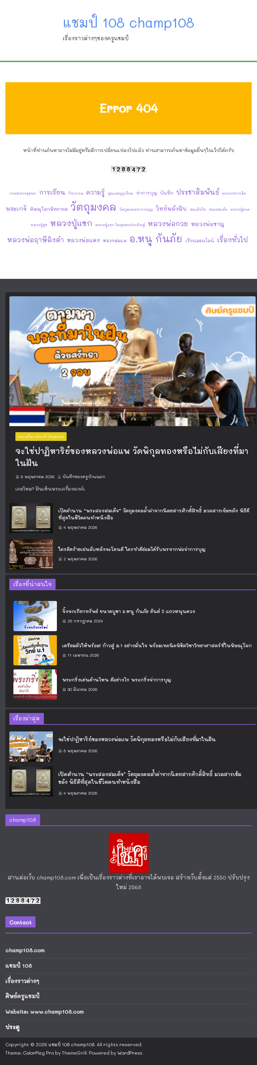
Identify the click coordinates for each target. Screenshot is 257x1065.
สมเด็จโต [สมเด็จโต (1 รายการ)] (198, 209)
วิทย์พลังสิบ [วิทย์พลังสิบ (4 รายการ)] (171, 208)
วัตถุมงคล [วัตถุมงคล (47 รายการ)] (93, 206)
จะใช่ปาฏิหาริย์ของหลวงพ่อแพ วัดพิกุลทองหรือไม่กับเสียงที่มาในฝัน (131, 457)
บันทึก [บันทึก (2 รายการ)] (166, 193)
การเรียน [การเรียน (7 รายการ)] (52, 192)
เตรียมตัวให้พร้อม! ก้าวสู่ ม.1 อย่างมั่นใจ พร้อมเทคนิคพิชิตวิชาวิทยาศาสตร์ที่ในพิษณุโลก (157, 645)
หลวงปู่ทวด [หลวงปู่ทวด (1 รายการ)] (240, 209)
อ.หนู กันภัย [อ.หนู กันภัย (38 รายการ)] (156, 238)
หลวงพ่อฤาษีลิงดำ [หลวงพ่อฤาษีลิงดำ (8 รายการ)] (35, 240)
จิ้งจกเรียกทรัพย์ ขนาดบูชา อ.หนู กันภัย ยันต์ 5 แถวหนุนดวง (128, 611)
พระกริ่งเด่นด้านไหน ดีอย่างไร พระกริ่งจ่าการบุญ (116, 679)
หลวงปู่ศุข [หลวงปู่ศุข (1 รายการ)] (39, 224)
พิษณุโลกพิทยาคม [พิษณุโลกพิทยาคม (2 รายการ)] (49, 209)
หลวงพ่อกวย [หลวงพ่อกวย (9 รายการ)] (168, 223)
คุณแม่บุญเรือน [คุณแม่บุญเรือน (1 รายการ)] (120, 193)
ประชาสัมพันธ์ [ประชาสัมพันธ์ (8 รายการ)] (197, 192)
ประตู (12, 1026)
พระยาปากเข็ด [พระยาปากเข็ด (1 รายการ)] (234, 193)
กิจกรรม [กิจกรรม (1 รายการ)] (75, 193)
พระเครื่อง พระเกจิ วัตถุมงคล (41, 436)
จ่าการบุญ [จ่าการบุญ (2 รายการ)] (146, 193)
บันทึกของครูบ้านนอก (84, 476)
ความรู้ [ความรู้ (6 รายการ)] (95, 192)
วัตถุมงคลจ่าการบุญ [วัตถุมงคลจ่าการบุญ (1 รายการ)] (136, 209)
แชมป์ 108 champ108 (128, 22)
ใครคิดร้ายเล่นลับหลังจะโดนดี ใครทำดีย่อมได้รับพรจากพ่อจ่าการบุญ (131, 549)
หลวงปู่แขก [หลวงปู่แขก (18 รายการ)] (71, 223)
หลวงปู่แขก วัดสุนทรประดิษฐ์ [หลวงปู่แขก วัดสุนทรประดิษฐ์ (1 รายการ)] (120, 224)
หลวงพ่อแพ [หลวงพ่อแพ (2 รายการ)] (114, 240)
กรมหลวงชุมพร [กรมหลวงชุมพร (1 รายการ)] (22, 193)
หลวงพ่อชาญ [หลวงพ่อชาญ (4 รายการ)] (208, 223)
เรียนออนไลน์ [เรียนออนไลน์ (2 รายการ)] (199, 240)
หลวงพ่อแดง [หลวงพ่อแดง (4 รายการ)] (83, 240)
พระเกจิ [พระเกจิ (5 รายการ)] (16, 208)
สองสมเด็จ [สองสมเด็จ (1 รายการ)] (218, 209)
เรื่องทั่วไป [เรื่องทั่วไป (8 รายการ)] (232, 240)
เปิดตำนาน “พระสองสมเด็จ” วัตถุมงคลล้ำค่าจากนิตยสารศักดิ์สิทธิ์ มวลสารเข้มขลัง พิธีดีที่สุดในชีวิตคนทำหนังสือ (153, 514)
